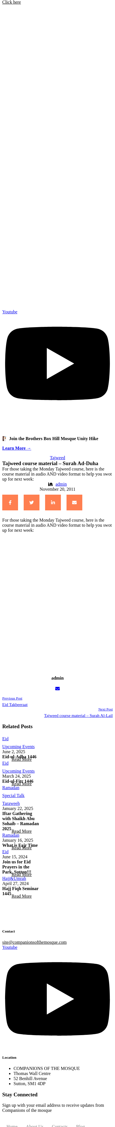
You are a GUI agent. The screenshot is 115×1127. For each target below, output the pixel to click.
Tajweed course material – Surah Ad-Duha (50, 463)
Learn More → (16, 448)
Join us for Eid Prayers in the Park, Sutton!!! (16, 866)
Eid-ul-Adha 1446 (19, 756)
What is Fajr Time (20, 845)
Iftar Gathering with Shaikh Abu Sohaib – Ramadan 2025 (20, 821)
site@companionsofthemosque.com (34, 942)
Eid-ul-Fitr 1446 (17, 781)
